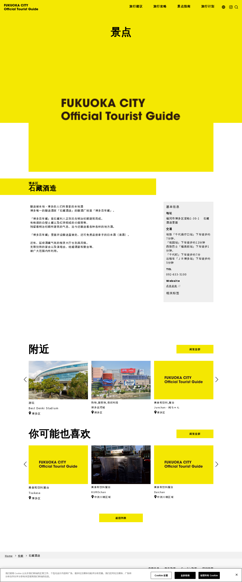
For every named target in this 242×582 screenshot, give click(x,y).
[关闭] (236, 574)
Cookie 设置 (161, 575)
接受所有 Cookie (209, 575)
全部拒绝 (185, 575)
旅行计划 (207, 6)
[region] (121, 575)
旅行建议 (136, 6)
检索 (22, 557)
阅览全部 (195, 349)
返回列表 (121, 518)
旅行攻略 (160, 6)
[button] (215, 380)
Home (9, 557)
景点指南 (183, 6)
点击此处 (172, 286)
